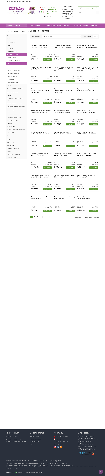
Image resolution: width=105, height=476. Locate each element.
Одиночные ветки (13, 73)
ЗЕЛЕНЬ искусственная (19, 31)
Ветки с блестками (13, 82)
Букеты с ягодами (13, 67)
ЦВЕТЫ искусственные (14, 85)
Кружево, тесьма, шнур (14, 117)
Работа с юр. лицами (81, 25)
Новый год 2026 (11, 157)
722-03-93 (49, 7)
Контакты (94, 25)
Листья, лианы (12, 76)
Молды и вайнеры (12, 120)
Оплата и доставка (11, 436)
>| (47, 424)
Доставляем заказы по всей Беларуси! (19, 1)
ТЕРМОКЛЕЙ (11, 126)
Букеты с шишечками (14, 70)
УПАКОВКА (10, 132)
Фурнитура (10, 145)
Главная (8, 31)
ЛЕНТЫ (9, 95)
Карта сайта (33, 444)
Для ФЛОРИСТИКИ (12, 92)
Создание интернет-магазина (26, 472)
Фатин (9, 135)
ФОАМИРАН (10, 142)
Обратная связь (34, 441)
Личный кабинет (35, 436)
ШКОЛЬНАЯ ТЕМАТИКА (14, 154)
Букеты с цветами (13, 63)
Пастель (9, 123)
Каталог (16, 25)
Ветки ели (11, 79)
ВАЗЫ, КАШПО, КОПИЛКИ (15, 88)
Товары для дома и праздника (16, 129)
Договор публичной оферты (14, 439)
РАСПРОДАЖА (11, 42)
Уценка (9, 151)
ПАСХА (9, 39)
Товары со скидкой (35, 439)
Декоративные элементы (14, 103)
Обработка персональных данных (16, 441)
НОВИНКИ (10, 48)
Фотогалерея (35, 25)
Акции (9, 45)
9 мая (8, 35)
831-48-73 (49, 9)
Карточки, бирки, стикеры (14, 111)
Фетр (8, 139)
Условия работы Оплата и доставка (57, 25)
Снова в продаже (12, 51)
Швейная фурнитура (13, 148)
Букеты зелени (12, 57)
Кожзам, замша (11, 114)
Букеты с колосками (14, 60)
